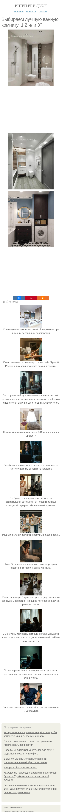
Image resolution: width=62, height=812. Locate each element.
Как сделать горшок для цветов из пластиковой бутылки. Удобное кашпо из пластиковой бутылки (30, 776)
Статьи (43, 11)
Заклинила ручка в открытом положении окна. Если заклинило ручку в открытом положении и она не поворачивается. (30, 789)
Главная (18, 11)
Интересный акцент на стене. (20, 767)
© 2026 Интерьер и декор (13, 807)
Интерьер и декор (31, 6)
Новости (31, 11)
